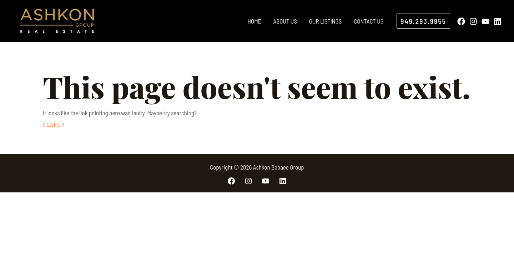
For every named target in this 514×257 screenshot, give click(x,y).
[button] (423, 21)
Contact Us (368, 21)
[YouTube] (485, 21)
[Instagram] (473, 21)
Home (254, 21)
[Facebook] (461, 21)
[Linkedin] (498, 21)
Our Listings (325, 21)
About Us (285, 21)
